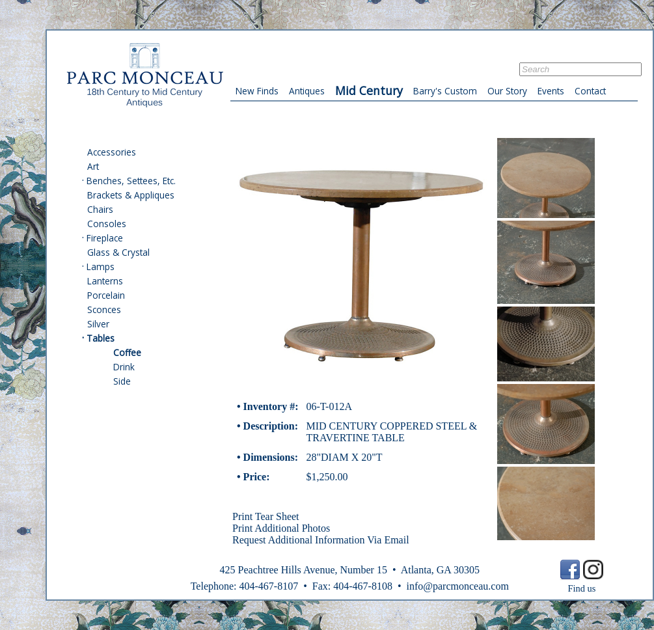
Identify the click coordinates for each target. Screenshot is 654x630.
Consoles (106, 223)
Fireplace (105, 238)
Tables (101, 338)
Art (93, 166)
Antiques (307, 91)
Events (551, 91)
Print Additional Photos (281, 528)
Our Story (507, 91)
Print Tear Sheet (265, 516)
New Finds (257, 91)
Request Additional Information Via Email (320, 539)
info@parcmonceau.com (457, 586)
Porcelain (106, 295)
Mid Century (369, 90)
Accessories (111, 152)
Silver (98, 324)
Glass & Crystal (118, 252)
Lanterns (105, 281)
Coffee (127, 352)
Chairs (100, 209)
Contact (590, 91)
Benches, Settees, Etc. (131, 180)
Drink (124, 367)
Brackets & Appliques (130, 195)
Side (122, 381)
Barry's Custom (445, 91)
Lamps (101, 266)
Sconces (104, 309)
